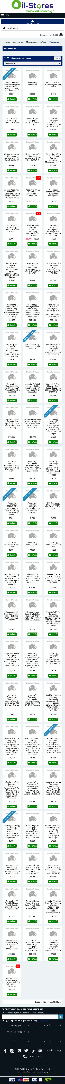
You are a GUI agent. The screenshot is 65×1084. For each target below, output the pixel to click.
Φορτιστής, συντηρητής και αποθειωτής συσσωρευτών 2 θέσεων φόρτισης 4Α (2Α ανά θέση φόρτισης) (11, 311)
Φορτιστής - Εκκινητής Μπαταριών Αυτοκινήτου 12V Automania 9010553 (32, 508)
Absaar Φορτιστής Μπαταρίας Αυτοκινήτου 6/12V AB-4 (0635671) (32, 157)
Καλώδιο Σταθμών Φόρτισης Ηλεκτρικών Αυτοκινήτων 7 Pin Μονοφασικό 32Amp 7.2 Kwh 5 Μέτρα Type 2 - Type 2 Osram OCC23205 (11, 790)
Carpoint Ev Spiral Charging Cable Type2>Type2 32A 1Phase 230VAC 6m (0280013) (12, 424)
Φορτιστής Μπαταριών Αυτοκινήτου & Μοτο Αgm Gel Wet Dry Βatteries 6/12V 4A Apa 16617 (32, 466)
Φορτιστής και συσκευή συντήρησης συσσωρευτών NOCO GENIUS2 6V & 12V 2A (32, 268)
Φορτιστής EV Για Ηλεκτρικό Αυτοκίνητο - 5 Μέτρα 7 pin (32, 193)
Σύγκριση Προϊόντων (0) (21, 58)
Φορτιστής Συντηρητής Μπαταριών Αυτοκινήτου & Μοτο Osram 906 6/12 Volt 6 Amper (53, 658)
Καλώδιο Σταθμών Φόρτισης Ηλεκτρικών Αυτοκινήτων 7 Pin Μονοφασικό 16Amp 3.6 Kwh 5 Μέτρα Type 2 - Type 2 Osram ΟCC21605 (32, 746)
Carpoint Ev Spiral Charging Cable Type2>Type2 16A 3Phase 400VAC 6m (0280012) (53, 388)
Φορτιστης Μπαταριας (32, 83)
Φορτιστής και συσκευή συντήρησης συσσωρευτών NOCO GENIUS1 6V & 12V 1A (53, 230)
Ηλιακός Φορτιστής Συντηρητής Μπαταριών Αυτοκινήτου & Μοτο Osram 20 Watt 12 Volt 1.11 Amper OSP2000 (32, 831)
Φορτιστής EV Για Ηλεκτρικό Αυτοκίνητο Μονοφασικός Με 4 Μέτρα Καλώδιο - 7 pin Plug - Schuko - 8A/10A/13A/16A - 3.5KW (53, 619)
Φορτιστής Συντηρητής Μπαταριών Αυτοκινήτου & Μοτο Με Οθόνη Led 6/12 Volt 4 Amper (12, 509)
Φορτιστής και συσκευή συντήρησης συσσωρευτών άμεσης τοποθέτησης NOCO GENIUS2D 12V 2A (11, 270)
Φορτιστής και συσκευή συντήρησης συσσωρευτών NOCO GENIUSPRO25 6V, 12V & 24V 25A (53, 311)
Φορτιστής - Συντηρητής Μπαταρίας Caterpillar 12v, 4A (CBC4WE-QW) (53, 122)
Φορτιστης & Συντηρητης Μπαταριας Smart (12, 120)
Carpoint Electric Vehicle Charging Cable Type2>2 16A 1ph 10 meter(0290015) (32, 869)
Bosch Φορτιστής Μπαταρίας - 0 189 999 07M (32, 346)
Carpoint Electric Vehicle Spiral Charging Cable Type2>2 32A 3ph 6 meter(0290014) (12, 869)
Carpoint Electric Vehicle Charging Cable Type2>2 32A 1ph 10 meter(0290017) (32, 905)
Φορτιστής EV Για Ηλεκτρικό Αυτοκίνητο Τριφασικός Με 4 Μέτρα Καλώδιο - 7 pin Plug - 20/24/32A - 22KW (12, 659)
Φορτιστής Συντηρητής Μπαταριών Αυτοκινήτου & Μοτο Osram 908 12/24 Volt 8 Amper (12, 700)
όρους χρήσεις (43, 1020)
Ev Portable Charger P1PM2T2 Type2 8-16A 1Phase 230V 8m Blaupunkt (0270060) (32, 424)
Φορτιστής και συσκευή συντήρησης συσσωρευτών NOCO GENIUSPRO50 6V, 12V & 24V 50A (11, 350)
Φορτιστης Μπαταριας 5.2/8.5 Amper (11, 544)
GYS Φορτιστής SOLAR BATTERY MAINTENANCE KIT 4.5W (53, 506)
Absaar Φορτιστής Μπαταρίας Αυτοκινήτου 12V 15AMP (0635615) (11, 157)
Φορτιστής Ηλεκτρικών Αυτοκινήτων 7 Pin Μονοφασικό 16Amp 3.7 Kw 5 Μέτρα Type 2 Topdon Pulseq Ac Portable (32, 660)
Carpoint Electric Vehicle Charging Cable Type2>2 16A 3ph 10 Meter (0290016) (12, 982)
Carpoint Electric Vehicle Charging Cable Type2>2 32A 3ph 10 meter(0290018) (53, 869)
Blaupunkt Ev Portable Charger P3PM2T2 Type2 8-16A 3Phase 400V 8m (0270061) (32, 578)
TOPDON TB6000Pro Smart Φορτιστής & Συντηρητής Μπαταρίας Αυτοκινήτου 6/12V (32, 945)
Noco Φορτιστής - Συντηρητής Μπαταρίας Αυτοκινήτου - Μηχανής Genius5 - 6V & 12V (53, 268)
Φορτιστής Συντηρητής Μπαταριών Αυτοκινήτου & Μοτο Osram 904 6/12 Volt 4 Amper (32, 700)
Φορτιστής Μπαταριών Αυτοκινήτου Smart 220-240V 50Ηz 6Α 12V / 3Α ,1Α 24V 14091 (12, 466)
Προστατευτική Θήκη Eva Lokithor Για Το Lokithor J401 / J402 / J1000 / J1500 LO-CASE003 (32, 616)
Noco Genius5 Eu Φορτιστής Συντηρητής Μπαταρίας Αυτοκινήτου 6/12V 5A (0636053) (53, 349)
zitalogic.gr (44, 1072)
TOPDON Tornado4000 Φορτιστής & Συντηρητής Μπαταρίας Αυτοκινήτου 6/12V (53, 945)
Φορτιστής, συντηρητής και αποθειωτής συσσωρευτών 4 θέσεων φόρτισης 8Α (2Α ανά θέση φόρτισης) (32, 311)
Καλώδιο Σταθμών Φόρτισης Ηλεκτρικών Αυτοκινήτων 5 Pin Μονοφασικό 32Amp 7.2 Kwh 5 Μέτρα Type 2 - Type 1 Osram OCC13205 (53, 703)
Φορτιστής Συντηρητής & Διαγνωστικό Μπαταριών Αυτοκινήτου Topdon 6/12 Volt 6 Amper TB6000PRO (32, 788)
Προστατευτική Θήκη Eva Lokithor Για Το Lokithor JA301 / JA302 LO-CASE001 (11, 616)
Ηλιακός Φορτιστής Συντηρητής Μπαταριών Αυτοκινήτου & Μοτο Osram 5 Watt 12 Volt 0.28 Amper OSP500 (12, 831)
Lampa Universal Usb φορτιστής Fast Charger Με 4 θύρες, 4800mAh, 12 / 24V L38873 (12, 86)
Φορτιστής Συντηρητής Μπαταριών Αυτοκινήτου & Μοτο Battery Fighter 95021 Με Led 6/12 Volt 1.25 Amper (53, 427)
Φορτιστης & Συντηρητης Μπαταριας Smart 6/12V (12, 228)
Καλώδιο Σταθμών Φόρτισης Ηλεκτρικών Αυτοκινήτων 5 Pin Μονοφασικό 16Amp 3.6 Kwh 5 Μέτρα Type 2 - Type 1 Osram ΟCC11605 (11, 746)
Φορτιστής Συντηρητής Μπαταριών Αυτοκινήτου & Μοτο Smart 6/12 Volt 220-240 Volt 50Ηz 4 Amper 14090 (53, 468)
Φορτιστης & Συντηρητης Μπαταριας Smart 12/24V (32, 121)
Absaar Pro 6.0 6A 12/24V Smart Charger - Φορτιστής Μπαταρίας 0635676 (53, 158)
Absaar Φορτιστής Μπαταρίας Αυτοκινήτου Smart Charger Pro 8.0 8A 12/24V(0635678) (12, 194)
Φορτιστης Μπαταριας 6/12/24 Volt (53, 544)
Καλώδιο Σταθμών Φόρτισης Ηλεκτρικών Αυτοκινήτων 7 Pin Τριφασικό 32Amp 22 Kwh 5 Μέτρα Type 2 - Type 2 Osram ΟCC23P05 (53, 745)
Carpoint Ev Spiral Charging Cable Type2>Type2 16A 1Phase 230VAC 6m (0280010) (32, 388)
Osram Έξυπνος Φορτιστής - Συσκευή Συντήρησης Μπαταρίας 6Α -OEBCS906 (32, 230)
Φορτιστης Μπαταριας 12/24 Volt (32, 544)
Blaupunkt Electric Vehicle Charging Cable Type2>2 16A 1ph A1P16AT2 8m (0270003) (53, 578)
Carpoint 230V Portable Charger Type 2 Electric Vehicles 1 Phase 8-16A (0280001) (12, 905)
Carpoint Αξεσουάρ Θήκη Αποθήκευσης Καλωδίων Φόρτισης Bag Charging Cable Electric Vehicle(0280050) (53, 907)
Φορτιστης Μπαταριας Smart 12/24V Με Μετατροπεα (53, 193)
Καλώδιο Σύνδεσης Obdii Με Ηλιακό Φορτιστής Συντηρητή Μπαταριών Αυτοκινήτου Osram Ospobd (53, 831)
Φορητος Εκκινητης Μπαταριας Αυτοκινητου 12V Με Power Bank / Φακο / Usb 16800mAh (12, 579)
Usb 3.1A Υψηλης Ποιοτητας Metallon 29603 (53, 84)
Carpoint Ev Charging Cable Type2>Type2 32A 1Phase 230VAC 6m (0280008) (12, 388)
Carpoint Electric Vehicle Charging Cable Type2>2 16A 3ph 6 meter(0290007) (12, 944)
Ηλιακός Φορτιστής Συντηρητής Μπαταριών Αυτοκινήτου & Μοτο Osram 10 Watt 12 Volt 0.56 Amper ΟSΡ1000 (53, 788)
